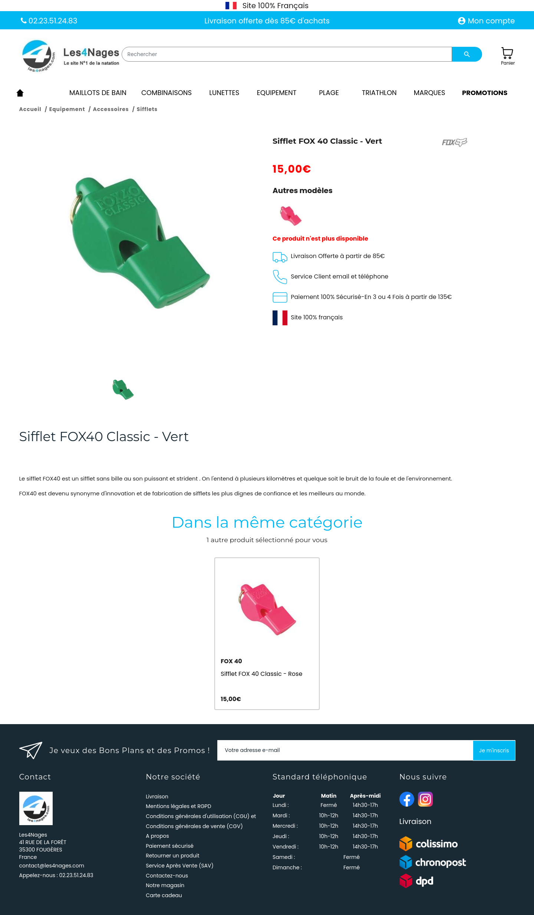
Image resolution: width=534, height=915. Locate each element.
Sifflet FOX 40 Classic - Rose (261, 674)
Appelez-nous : (56, 875)
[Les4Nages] (70, 56)
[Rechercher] (287, 54)
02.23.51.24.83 (52, 21)
